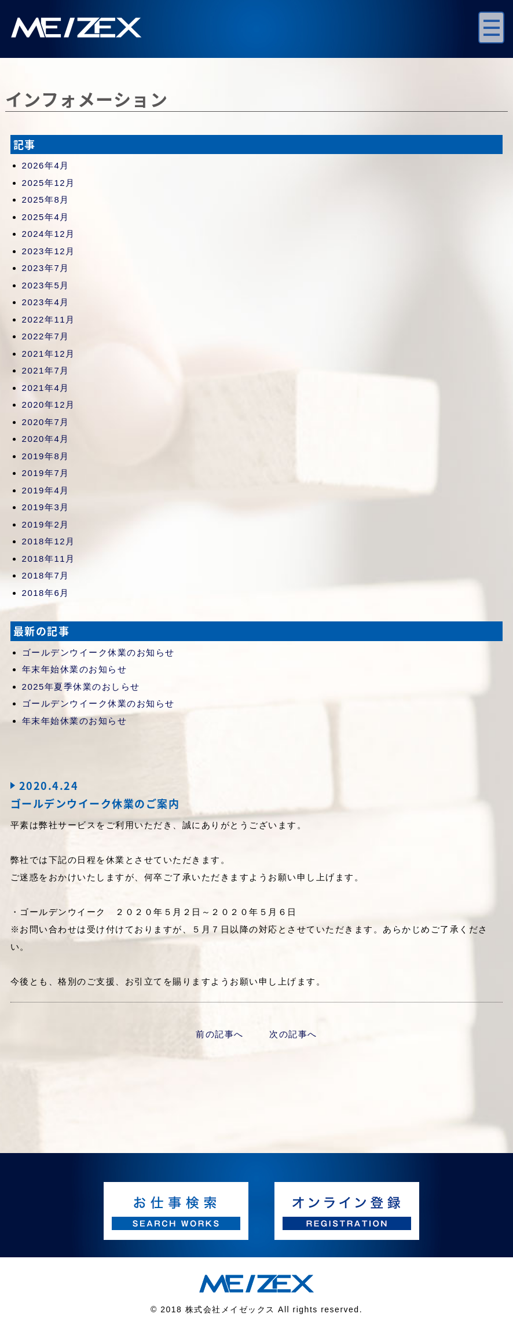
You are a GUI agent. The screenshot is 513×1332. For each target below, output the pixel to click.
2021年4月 (45, 388)
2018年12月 (48, 541)
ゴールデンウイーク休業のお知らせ (98, 652)
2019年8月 (45, 456)
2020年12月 (48, 404)
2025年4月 (45, 217)
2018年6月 (45, 593)
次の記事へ (293, 1034)
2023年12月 (48, 251)
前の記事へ (220, 1034)
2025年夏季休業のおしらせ (81, 686)
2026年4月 (45, 165)
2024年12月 (48, 234)
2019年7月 (45, 473)
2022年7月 (45, 336)
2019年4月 (45, 490)
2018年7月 (45, 575)
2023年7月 (45, 268)
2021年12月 (48, 353)
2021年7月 (45, 370)
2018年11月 (48, 558)
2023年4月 (45, 302)
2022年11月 (48, 319)
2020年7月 (45, 422)
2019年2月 (45, 524)
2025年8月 (45, 199)
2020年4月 (45, 439)
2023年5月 (45, 285)
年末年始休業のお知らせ (74, 669)
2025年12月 (48, 183)
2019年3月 (45, 507)
